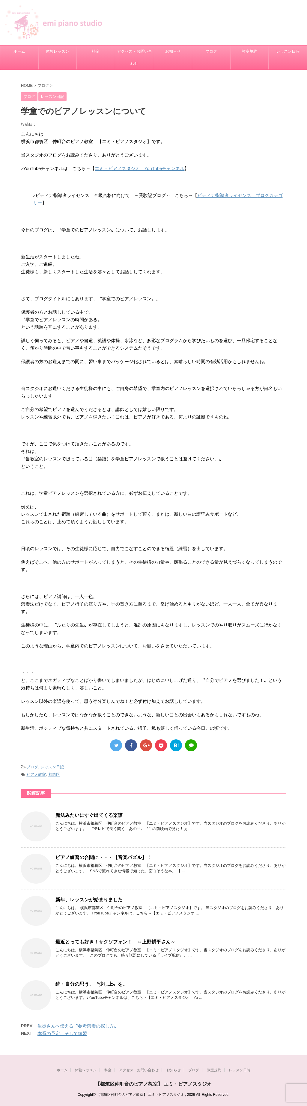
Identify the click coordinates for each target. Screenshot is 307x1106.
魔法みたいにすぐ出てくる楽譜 (89, 815)
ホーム (19, 51)
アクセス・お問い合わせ (134, 57)
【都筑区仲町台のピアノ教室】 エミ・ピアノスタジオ (153, 1084)
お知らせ (173, 51)
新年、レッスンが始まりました (89, 899)
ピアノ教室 (36, 774)
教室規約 (249, 51)
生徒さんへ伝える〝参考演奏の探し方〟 (77, 1025)
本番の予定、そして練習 (62, 1033)
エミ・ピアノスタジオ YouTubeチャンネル (139, 168)
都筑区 (54, 774)
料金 (96, 51)
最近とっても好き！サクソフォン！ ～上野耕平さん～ (115, 941)
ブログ (211, 51)
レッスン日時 (288, 51)
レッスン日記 (52, 767)
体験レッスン (57, 51)
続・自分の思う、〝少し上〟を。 (91, 984)
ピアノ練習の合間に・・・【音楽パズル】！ (103, 857)
